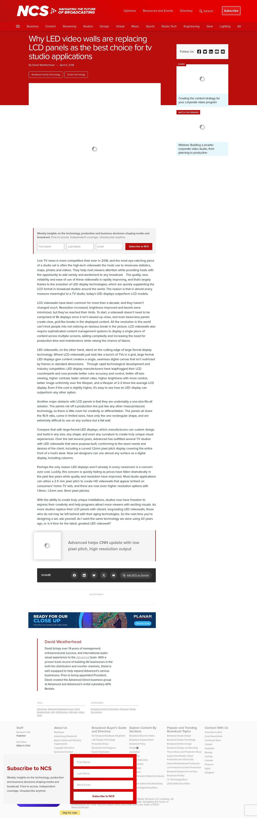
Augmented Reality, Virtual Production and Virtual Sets (180, 757)
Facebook (209, 748)
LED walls (73, 712)
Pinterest (209, 764)
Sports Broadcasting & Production (183, 763)
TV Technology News (177, 779)
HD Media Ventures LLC (146, 799)
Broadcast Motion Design (179, 743)
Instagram (209, 772)
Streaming (69, 26)
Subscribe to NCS (213, 732)
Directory (186, 10)
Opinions (130, 10)
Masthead (59, 732)
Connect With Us (216, 728)
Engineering (192, 26)
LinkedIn (209, 760)
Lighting (225, 26)
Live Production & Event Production (184, 767)
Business (33, 26)
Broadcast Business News (142, 735)
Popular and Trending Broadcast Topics (182, 729)
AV (239, 26)
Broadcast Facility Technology (46, 74)
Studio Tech (169, 26)
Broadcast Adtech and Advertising (145, 783)
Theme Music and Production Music (184, 752)
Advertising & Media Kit (65, 736)
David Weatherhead (43, 65)
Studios (88, 26)
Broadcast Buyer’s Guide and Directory (109, 729)
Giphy (207, 768)
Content (50, 26)
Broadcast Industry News (141, 739)
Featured (124, 709)
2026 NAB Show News (178, 783)
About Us (60, 728)
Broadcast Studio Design (179, 735)
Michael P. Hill (23, 732)
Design (104, 26)
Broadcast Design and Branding (182, 747)
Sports (150, 26)
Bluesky (208, 752)
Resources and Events (158, 10)
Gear (210, 26)
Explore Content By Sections (142, 729)
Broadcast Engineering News (143, 787)
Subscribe (231, 10)
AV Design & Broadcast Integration (108, 735)
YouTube (209, 756)
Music (135, 26)
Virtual (120, 26)
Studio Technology (76, 74)
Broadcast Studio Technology (181, 739)
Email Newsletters (213, 736)
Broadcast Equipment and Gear (182, 771)
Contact (208, 744)
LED (53, 712)
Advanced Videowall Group (60, 709)
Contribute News (213, 740)
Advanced (82, 657)
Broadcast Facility (175, 775)
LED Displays (62, 712)
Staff (19, 728)
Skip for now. (70, 812)
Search (206, 11)
